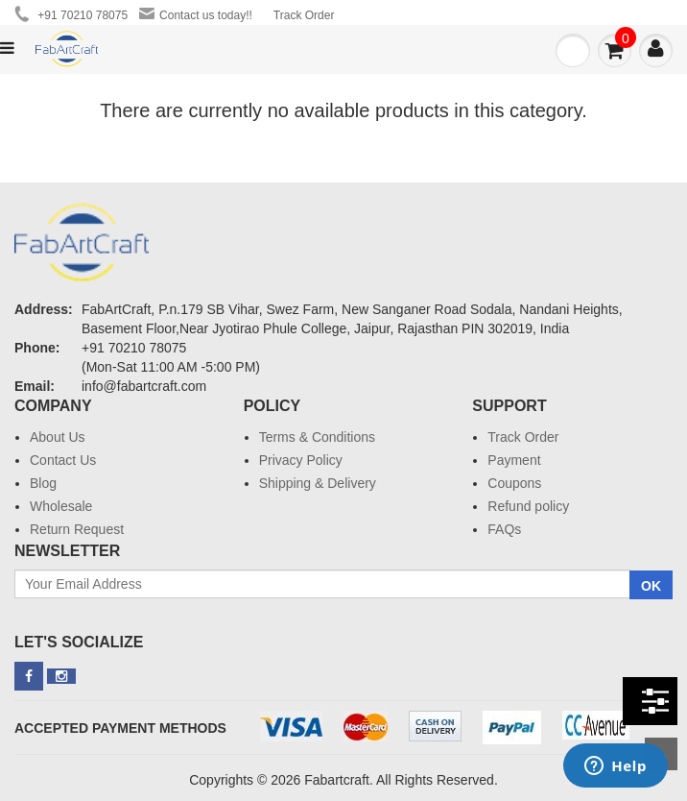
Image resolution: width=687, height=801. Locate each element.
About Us (57, 437)
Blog (43, 483)
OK (651, 586)
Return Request (77, 529)
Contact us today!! (195, 15)
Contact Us (63, 460)
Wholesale (61, 506)
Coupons (514, 483)
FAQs (504, 529)
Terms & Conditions (317, 437)
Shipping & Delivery (317, 483)
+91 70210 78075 (71, 14)
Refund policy (528, 506)
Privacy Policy (301, 460)
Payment (513, 460)
